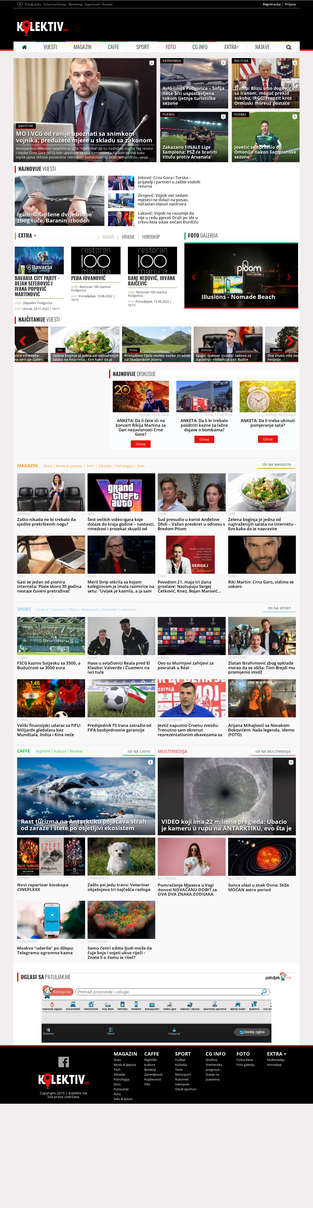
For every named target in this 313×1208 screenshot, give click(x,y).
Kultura (60, 855)
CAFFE (113, 107)
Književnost (152, 1183)
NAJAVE (262, 107)
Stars (48, 570)
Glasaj (141, 526)
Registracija (272, 65)
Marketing (75, 65)
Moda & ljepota (125, 1169)
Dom (141, 570)
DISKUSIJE (134, 456)
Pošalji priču (33, 65)
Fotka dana (244, 1164)
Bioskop (76, 855)
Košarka (58, 713)
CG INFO (200, 107)
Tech (90, 570)
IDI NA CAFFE (139, 855)
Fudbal (42, 713)
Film (147, 1188)
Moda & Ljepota (69, 570)
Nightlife (43, 855)
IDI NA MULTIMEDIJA (273, 855)
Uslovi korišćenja (54, 65)
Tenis (73, 713)
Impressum (92, 65)
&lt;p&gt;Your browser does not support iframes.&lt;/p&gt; (156, 1117)
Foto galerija (245, 1169)
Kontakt (107, 65)
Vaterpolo (128, 713)
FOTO (171, 107)
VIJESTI (50, 107)
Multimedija (275, 1164)
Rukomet (109, 713)
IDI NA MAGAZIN (276, 568)
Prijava (290, 65)
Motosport (90, 713)
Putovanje (121, 1193)
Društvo (211, 1164)
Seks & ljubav (123, 1203)
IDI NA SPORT (279, 712)
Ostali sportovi (185, 1193)
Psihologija (124, 570)
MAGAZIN (82, 107)
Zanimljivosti (153, 1178)
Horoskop (274, 1169)
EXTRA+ (231, 107)
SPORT (142, 107)
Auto (117, 1198)
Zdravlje (105, 570)
